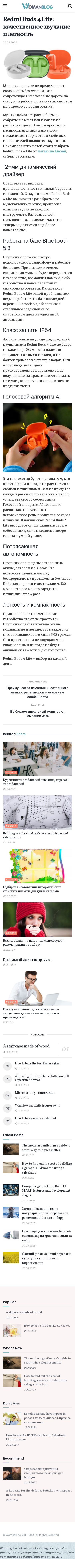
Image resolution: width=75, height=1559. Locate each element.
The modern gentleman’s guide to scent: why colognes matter (46, 1147)
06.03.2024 (10, 42)
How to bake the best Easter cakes (37, 1063)
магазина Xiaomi (52, 151)
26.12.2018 (12, 1500)
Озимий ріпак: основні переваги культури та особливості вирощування (46, 1258)
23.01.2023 (30, 1427)
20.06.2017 (12, 1444)
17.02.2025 (9, 842)
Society (11, 772)
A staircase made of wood (26, 1046)
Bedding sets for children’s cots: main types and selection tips (35, 835)
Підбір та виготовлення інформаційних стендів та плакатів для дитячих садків (32, 889)
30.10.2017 (12, 1317)
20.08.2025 (28, 1223)
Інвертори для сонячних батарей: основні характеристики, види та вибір (47, 1236)
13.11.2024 (8, 1022)
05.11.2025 (28, 1155)
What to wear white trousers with (37, 1106)
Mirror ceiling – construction (35, 1093)
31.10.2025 (28, 1178)
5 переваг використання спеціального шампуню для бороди (43, 1473)
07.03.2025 (9, 789)
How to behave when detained (35, 1118)
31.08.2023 (30, 1482)
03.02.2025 (9, 896)
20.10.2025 (28, 1200)
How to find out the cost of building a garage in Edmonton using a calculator (47, 1168)
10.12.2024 (9, 949)
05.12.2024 (9, 965)
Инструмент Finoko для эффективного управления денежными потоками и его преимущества (32, 1013)
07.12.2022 (30, 1331)
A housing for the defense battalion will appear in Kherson (42, 1078)
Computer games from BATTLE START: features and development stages (46, 1191)
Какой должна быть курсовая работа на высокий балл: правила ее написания (47, 1418)
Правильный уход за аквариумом (27, 960)
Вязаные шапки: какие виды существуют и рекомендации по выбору (33, 943)
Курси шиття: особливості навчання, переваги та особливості (36, 782)
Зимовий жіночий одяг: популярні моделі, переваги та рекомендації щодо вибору (45, 1213)
